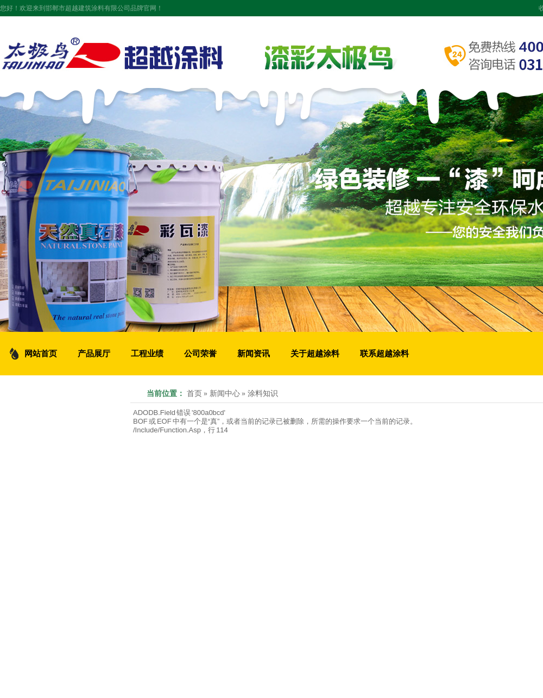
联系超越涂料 (384, 353)
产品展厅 (94, 353)
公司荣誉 (200, 353)
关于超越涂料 (315, 353)
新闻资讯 (253, 353)
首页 (194, 393)
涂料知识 (263, 393)
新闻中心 (225, 393)
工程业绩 (147, 353)
